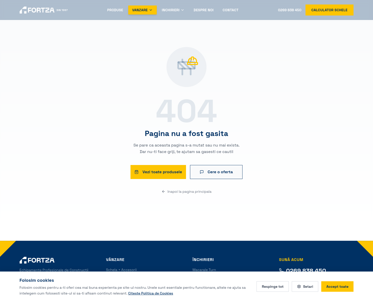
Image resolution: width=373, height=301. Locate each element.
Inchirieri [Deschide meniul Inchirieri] (173, 10)
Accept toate (337, 286)
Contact (231, 10)
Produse (115, 10)
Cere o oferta (216, 171)
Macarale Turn (204, 270)
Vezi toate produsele (158, 171)
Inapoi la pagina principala (187, 191)
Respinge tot (273, 286)
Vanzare (142, 10)
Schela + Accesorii (121, 270)
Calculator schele (330, 10)
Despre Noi (204, 10)
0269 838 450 (290, 10)
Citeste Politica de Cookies (150, 293)
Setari (305, 286)
